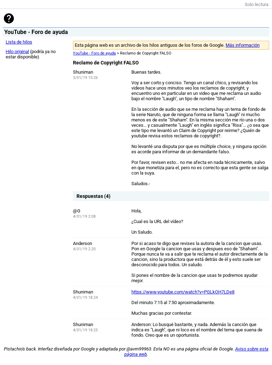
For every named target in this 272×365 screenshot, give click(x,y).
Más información (243, 45)
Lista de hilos (19, 42)
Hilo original (17, 51)
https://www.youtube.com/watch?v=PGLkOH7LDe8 (182, 292)
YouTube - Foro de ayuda (94, 53)
